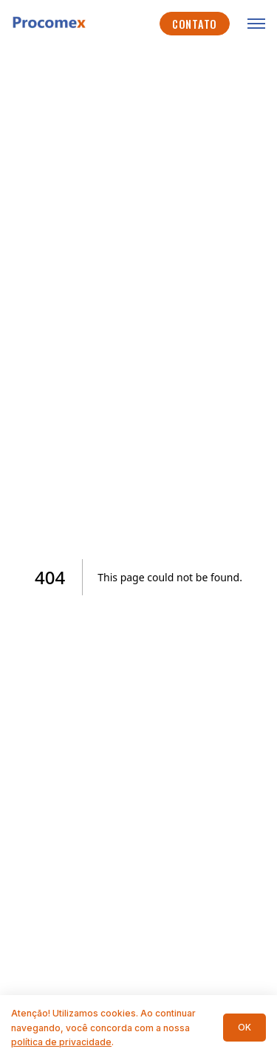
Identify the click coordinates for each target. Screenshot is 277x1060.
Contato (194, 24)
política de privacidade (61, 1041)
